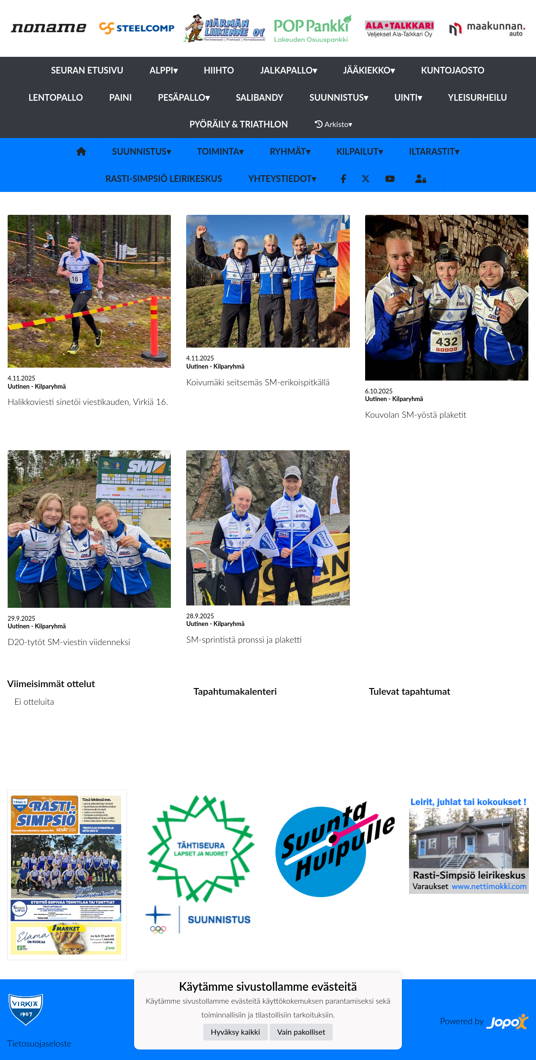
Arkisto (333, 124)
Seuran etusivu (87, 70)
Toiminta (220, 151)
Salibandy (259, 97)
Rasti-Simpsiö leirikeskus (163, 178)
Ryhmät (290, 151)
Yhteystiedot (282, 178)
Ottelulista (30, 738)
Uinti (408, 97)
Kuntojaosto (452, 70)
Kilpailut (359, 151)
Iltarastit (434, 151)
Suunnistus (339, 97)
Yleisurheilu (477, 97)
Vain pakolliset (301, 1031)
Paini (120, 97)
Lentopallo (56, 97)
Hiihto (219, 70)
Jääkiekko (369, 70)
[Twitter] (366, 178)
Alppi (163, 70)
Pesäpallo (184, 97)
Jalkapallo (288, 70)
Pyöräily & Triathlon (238, 124)
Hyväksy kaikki (235, 1031)
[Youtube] (390, 178)
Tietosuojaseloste (39, 1043)
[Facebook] (343, 178)
